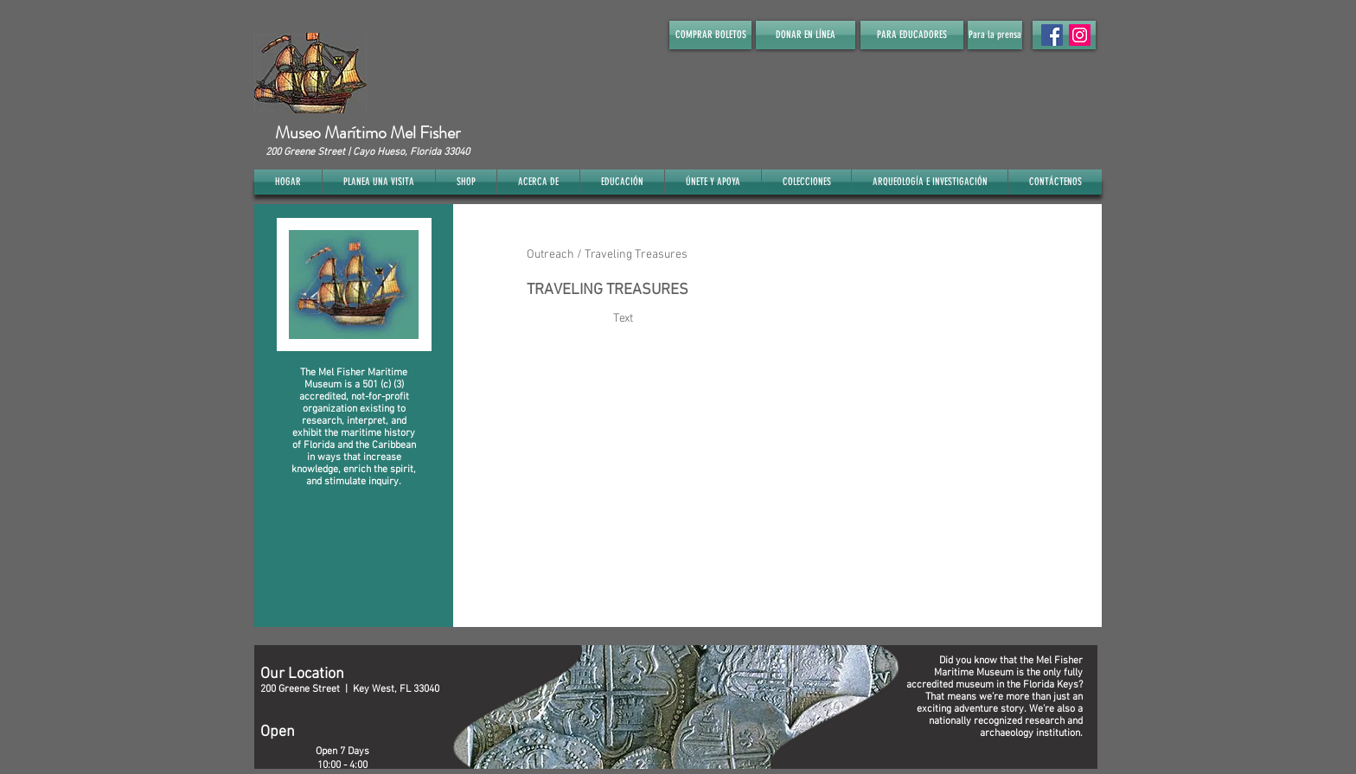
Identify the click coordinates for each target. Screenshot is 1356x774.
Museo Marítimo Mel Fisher (367, 132)
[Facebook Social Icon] (1052, 35)
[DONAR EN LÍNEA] (805, 35)
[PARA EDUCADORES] (911, 35)
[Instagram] (1080, 35)
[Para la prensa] (995, 35)
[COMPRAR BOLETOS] (710, 35)
